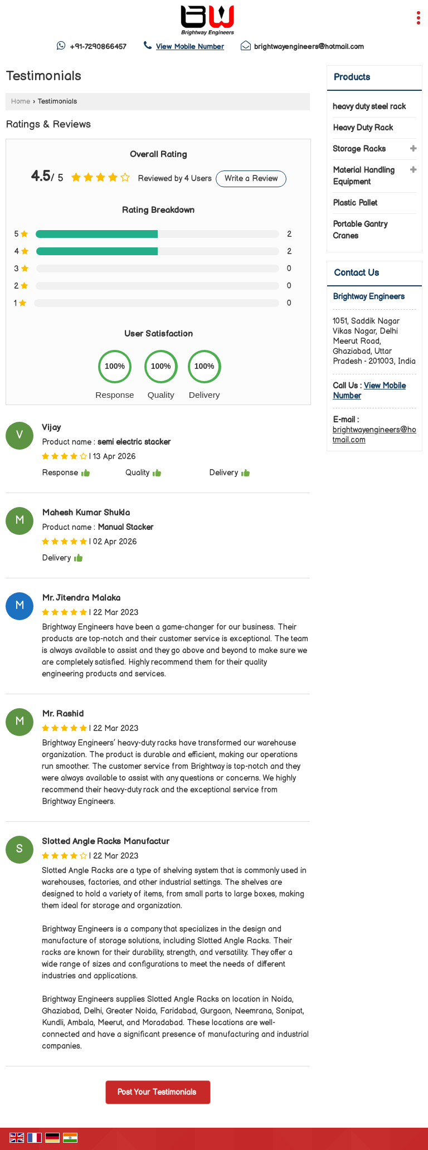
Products (352, 77)
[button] (190, 46)
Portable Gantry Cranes (360, 230)
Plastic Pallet (355, 203)
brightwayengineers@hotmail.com (309, 46)
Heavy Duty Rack (363, 128)
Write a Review (251, 178)
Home (20, 102)
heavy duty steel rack (369, 106)
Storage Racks (359, 149)
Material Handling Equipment (364, 176)
